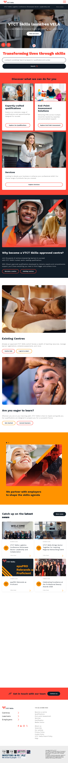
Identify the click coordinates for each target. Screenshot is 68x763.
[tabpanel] (34, 465)
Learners (6, 716)
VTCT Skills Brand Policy (43, 736)
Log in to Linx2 (22, 351)
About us (38, 726)
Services (38, 718)
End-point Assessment (43, 716)
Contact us (53, 693)
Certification (39, 720)
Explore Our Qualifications (17, 125)
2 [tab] (8, 442)
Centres (6, 713)
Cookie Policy (39, 734)
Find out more (34, 33)
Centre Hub (7, 351)
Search (34, 66)
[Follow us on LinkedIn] (21, 726)
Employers (7, 719)
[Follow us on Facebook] (18, 726)
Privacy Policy (40, 732)
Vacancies (38, 728)
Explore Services (34, 184)
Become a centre (11, 271)
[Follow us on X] (27, 726)
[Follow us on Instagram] (24, 726)
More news (60, 7)
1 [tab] (6, 442)
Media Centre (39, 722)
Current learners (26, 423)
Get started (10, 423)
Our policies (39, 730)
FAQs (36, 738)
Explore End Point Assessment (50, 125)
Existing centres (29, 271)
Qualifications (40, 714)
